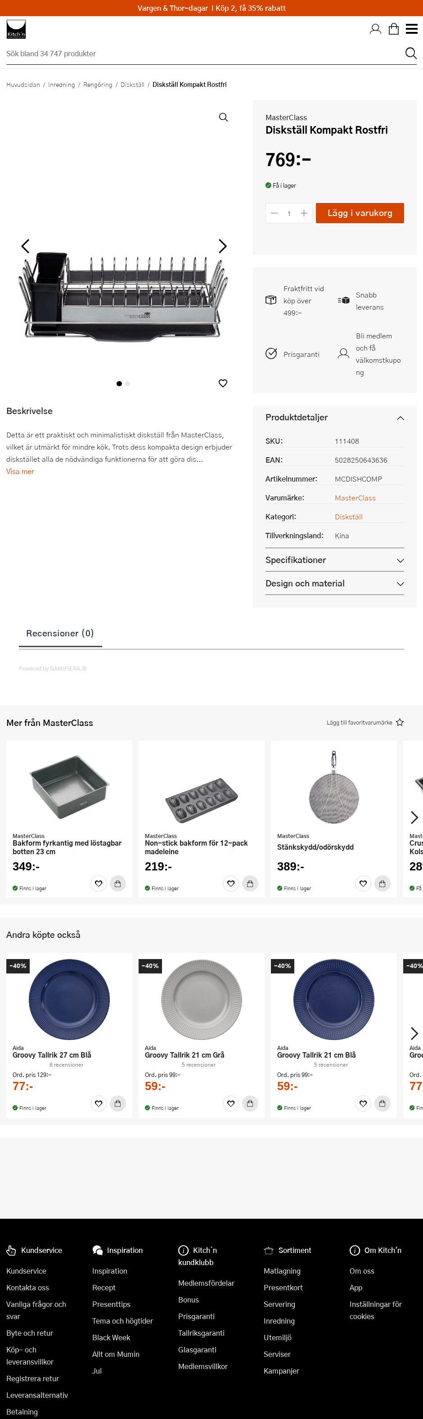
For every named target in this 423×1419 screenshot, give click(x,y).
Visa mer (20, 471)
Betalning (22, 1411)
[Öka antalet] (304, 213)
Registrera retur (32, 1378)
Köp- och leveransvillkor (30, 1355)
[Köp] (118, 883)
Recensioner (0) (60, 632)
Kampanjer (281, 1370)
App (356, 1287)
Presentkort (283, 1287)
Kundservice (26, 1271)
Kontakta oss (27, 1287)
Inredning (61, 84)
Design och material (305, 583)
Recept (104, 1287)
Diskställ (132, 84)
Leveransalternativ (37, 1395)
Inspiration (109, 1271)
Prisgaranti (302, 354)
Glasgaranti (197, 1349)
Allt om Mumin (116, 1354)
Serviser (277, 1354)
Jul (97, 1370)
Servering (279, 1304)
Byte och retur (29, 1333)
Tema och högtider (122, 1320)
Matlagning (282, 1271)
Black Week (111, 1337)
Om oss (362, 1271)
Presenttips (111, 1304)
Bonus (188, 1299)
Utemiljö (278, 1337)
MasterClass (286, 117)
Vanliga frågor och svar (36, 1310)
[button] (223, 383)
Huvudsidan (23, 84)
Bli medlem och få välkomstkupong (378, 353)
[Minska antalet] (274, 213)
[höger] (222, 246)
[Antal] (289, 213)
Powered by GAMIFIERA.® (53, 668)
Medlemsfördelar (206, 1283)
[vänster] (25, 246)
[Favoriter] (98, 883)
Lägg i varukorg (360, 212)
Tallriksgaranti (201, 1333)
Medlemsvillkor (203, 1366)
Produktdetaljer (297, 416)
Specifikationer (296, 559)
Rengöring (97, 84)
